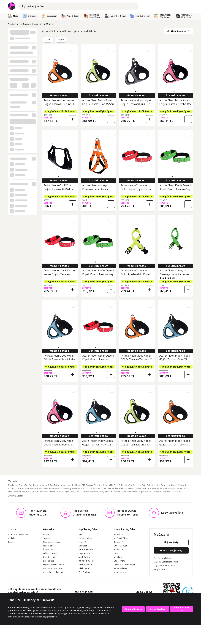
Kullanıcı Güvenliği (51, 553)
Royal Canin (13, 485)
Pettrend (108, 491)
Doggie (136, 485)
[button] (135, 92)
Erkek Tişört (84, 568)
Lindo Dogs (137, 491)
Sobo (68, 485)
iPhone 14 (83, 542)
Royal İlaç (37, 485)
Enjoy (44, 485)
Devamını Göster (15, 495)
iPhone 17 (118, 542)
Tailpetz (150, 485)
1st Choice (76, 485)
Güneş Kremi (119, 561)
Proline (115, 488)
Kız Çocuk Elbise (121, 538)
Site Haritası (48, 561)
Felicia (89, 488)
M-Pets (143, 485)
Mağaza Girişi (171, 542)
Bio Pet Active (58, 488)
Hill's (40, 488)
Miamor (145, 488)
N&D (130, 485)
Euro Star (97, 488)
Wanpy (181, 485)
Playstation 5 (84, 553)
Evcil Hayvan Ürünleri (44, 23)
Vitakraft (147, 491)
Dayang (67, 488)
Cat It (35, 491)
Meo (23, 491)
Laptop (117, 553)
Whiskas (47, 488)
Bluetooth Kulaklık (86, 561)
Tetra (56, 485)
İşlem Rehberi (49, 549)
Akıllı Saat (83, 546)
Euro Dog (98, 485)
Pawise (63, 485)
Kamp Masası (120, 572)
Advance (173, 485)
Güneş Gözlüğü (120, 546)
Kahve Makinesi (120, 568)
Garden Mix (108, 485)
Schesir (153, 488)
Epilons (11, 488)
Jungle (66, 491)
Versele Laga (131, 488)
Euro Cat (174, 491)
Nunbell (166, 488)
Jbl (20, 491)
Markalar (12, 538)
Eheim (122, 488)
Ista (125, 485)
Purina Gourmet (82, 491)
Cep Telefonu (84, 572)
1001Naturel (126, 491)
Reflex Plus (165, 491)
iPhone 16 (118, 549)
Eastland (34, 488)
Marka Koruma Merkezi (18, 534)
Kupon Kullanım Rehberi (53, 564)
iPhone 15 (118, 534)
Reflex (50, 485)
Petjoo (157, 485)
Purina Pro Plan (26, 485)
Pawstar (89, 485)
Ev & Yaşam (26, 23)
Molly (101, 491)
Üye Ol (46, 534)
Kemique (181, 488)
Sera (187, 485)
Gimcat (18, 488)
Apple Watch (84, 557)
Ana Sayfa (13, 23)
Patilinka (51, 491)
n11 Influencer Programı (54, 572)
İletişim (11, 542)
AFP (83, 485)
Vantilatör (118, 557)
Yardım (46, 538)
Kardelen (94, 491)
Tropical (164, 485)
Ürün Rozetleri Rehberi (53, 568)
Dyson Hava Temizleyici (124, 564)
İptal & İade (48, 546)
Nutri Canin (13, 491)
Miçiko (173, 488)
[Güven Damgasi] (187, 592)
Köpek (61, 39)
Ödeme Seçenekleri (51, 542)
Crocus (29, 491)
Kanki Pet (43, 491)
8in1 (187, 488)
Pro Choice (106, 488)
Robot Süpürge (85, 538)
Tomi (72, 491)
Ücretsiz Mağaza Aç (171, 550)
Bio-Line (25, 488)
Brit (84, 488)
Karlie (159, 488)
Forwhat (116, 491)
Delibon (59, 491)
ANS (180, 491)
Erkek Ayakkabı (85, 564)
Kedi (47, 39)
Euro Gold (118, 485)
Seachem (156, 491)
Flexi (139, 488)
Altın (80, 534)
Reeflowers (77, 488)
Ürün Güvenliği (49, 557)
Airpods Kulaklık (86, 549)
